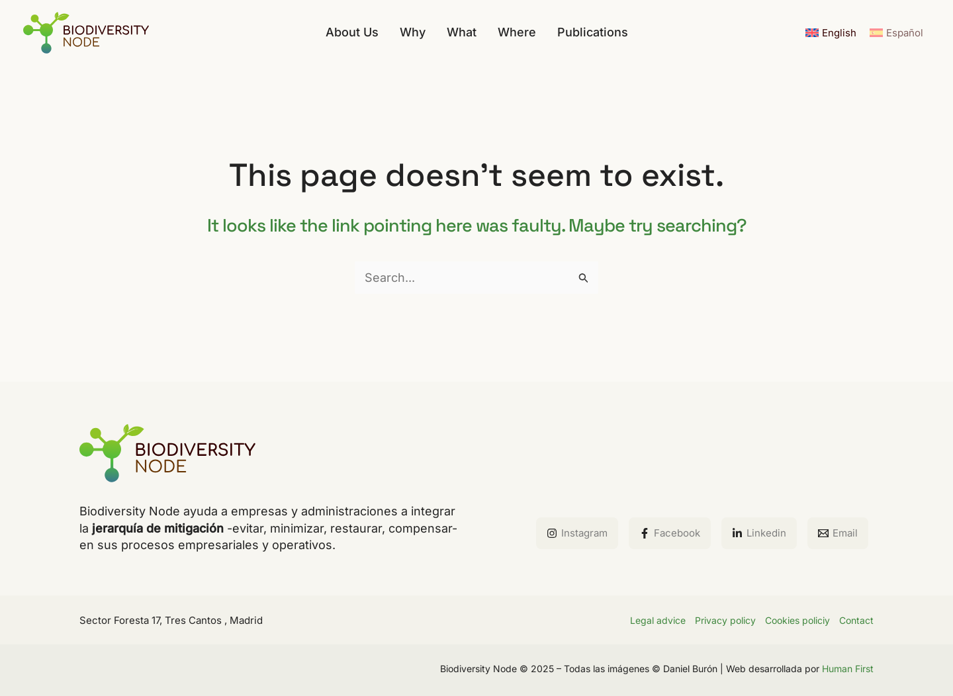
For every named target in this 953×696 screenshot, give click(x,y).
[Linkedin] (759, 533)
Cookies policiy (797, 620)
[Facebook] (670, 533)
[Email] (837, 533)
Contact (856, 620)
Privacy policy (725, 620)
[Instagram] (577, 533)
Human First (848, 668)
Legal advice (658, 620)
